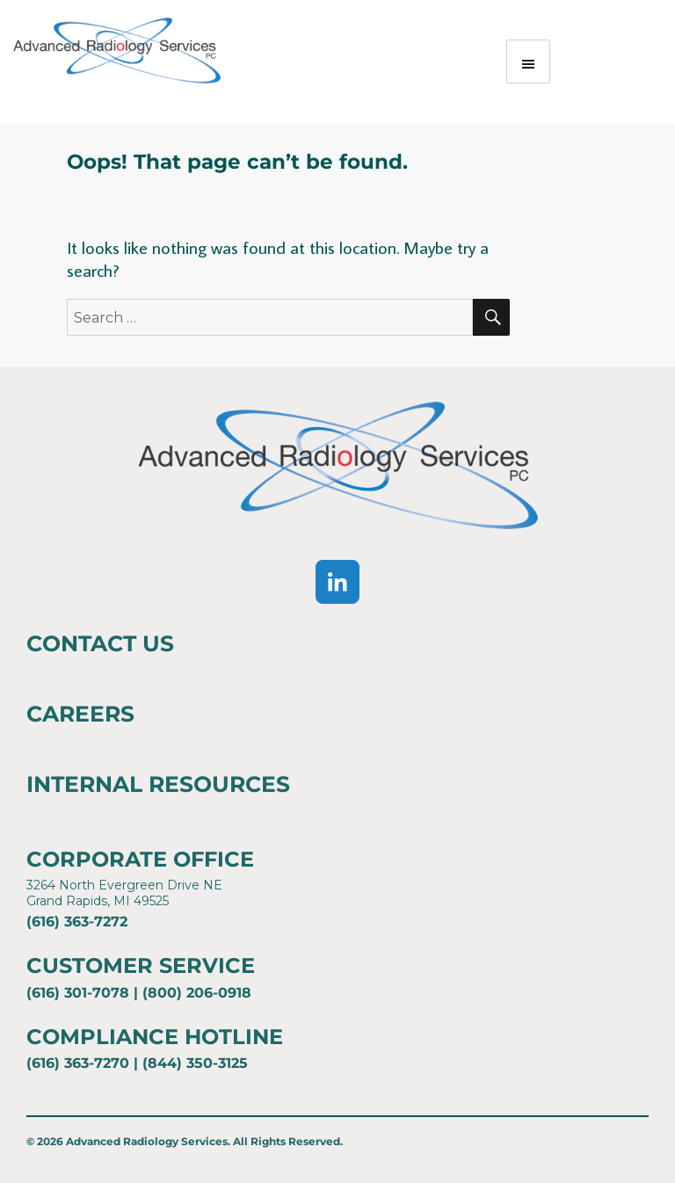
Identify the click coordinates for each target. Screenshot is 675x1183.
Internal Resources (158, 784)
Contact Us (100, 643)
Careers (80, 713)
